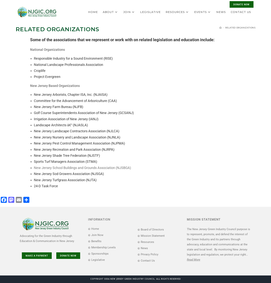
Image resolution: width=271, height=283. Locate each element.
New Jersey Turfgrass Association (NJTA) (65, 180)
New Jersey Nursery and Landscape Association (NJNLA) (77, 137)
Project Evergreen (47, 77)
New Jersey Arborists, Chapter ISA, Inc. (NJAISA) (70, 95)
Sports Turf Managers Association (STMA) (65, 162)
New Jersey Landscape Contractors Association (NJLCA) (76, 131)
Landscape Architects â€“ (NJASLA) (61, 125)
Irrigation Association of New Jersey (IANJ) (66, 119)
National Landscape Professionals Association (68, 65)
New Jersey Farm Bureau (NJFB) (58, 107)
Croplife (40, 71)
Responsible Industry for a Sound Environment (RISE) (73, 58)
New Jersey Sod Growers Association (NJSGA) (69, 174)
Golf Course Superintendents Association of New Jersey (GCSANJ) (84, 113)
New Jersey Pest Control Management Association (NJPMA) (79, 143)
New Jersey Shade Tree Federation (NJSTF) (67, 155)
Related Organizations (240, 27)
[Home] (220, 27)
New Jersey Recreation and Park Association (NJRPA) (74, 149)
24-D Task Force (46, 186)
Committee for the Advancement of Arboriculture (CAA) (75, 101)
